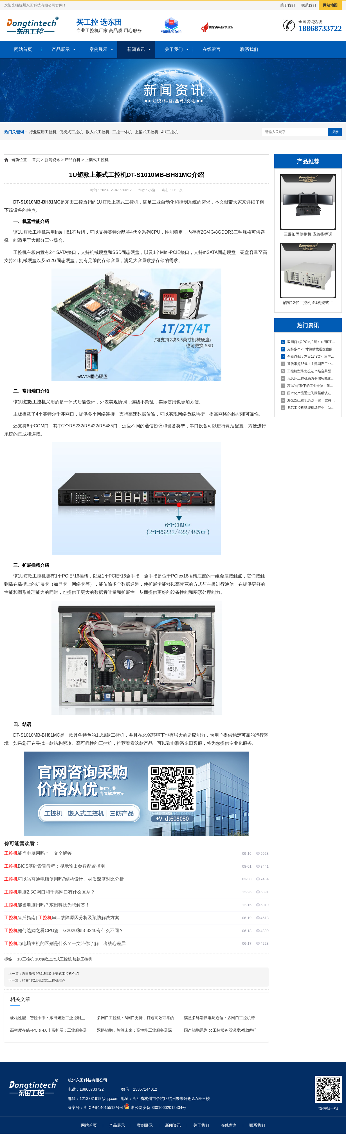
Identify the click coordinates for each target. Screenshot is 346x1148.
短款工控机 (82, 959)
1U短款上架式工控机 (53, 959)
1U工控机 (25, 959)
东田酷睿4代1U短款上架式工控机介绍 (50, 974)
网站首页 (23, 49)
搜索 (335, 132)
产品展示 (61, 49)
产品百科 (72, 159)
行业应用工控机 (43, 132)
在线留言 (212, 49)
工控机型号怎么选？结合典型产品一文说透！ (308, 371)
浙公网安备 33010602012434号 (158, 1107)
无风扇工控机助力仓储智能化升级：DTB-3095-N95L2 (308, 378)
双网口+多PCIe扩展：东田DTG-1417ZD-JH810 (308, 342)
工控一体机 (122, 132)
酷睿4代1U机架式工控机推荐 (43, 980)
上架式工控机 (146, 132)
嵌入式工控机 (97, 132)
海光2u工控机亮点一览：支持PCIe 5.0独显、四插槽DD (308, 400)
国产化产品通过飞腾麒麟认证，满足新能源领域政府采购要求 (308, 393)
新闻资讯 (136, 49)
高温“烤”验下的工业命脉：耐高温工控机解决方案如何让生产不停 (308, 386)
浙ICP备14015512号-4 (103, 1107)
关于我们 (287, 5)
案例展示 (98, 49)
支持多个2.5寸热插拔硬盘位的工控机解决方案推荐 (308, 349)
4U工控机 (169, 132)
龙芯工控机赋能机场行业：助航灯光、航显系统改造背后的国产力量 (308, 407)
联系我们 (308, 5)
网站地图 (330, 5)
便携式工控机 (71, 132)
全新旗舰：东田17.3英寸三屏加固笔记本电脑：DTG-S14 (308, 356)
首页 (36, 159)
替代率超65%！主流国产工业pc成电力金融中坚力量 (308, 364)
